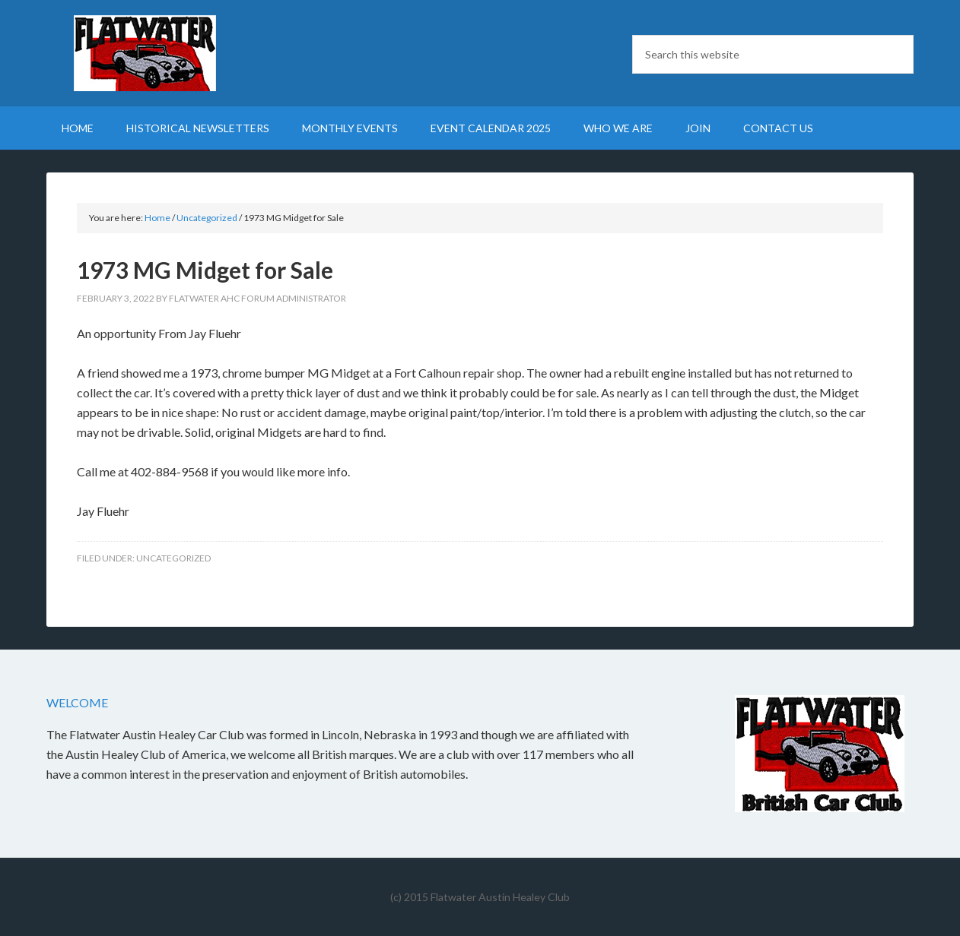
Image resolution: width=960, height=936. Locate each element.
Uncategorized (173, 558)
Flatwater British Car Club (175, 53)
